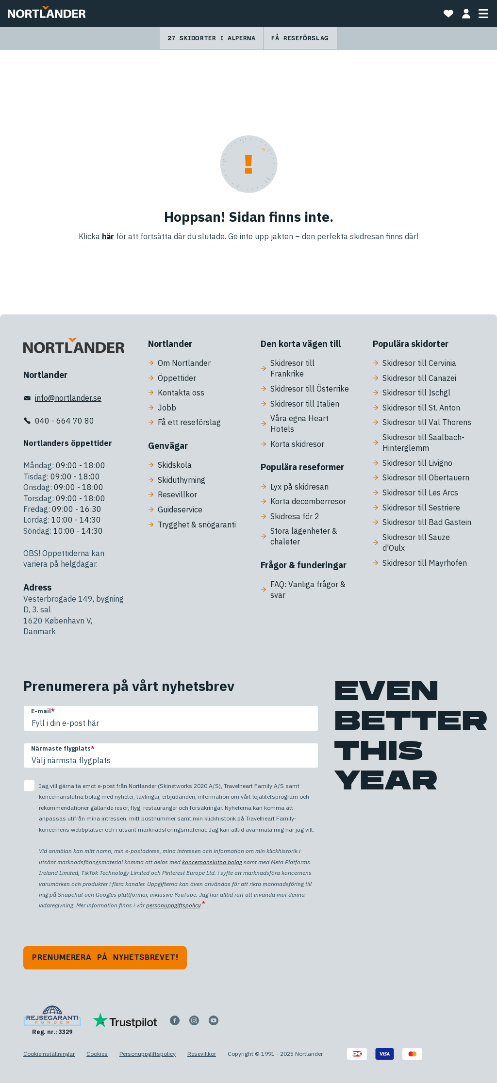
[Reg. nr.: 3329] (52, 1020)
